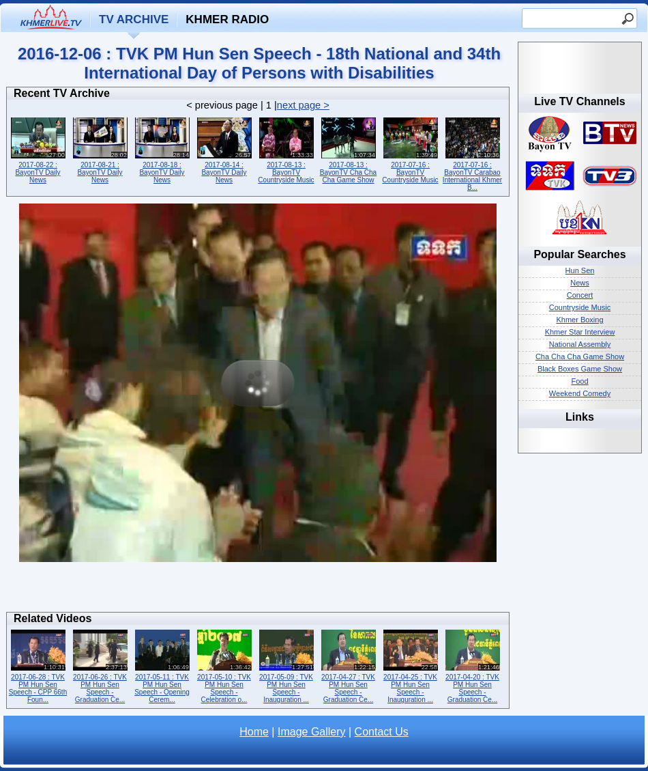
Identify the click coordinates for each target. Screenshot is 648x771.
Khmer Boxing (579, 320)
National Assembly (580, 344)
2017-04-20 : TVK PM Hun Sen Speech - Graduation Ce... (472, 665)
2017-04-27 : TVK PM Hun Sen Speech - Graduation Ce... (348, 665)
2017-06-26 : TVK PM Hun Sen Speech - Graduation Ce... (100, 665)
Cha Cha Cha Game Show (579, 356)
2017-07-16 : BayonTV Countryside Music (410, 149)
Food (579, 381)
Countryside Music (579, 307)
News (579, 283)
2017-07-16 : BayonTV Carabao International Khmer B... (472, 153)
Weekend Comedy (579, 393)
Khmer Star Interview (580, 332)
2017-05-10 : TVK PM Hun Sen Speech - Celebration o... (224, 665)
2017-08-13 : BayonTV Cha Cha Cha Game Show (348, 149)
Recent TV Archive (62, 93)
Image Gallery (312, 732)
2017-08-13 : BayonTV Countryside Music (286, 149)
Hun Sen (580, 270)
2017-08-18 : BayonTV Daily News (162, 149)
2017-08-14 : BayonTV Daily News (224, 149)
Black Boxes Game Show (579, 369)
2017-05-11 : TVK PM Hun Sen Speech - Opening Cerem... (162, 665)
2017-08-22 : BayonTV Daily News (38, 149)
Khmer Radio (227, 19)
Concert (580, 295)
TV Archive (133, 19)
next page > (303, 105)
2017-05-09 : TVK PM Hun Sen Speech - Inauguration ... (286, 665)
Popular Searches (579, 254)
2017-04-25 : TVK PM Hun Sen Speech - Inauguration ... (410, 665)
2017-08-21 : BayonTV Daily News (100, 149)
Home (254, 732)
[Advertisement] (257, 590)
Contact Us (382, 732)
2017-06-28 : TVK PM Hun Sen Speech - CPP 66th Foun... (38, 665)
